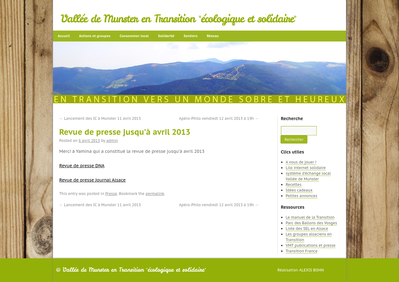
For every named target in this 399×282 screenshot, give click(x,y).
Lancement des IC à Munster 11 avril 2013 (100, 118)
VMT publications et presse (311, 245)
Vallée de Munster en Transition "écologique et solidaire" (178, 19)
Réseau (213, 36)
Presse (111, 193)
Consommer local (134, 36)
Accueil (64, 36)
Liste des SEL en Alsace (307, 228)
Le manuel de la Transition (310, 217)
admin (112, 140)
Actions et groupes (94, 36)
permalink (155, 193)
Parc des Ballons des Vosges (311, 223)
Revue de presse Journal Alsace (92, 180)
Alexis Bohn (311, 270)
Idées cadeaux (299, 190)
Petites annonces (301, 195)
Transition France (302, 251)
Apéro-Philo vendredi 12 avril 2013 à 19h (219, 118)
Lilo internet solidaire (306, 167)
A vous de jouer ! (301, 162)
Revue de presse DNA (81, 165)
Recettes (293, 184)
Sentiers (190, 36)
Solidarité (166, 36)
